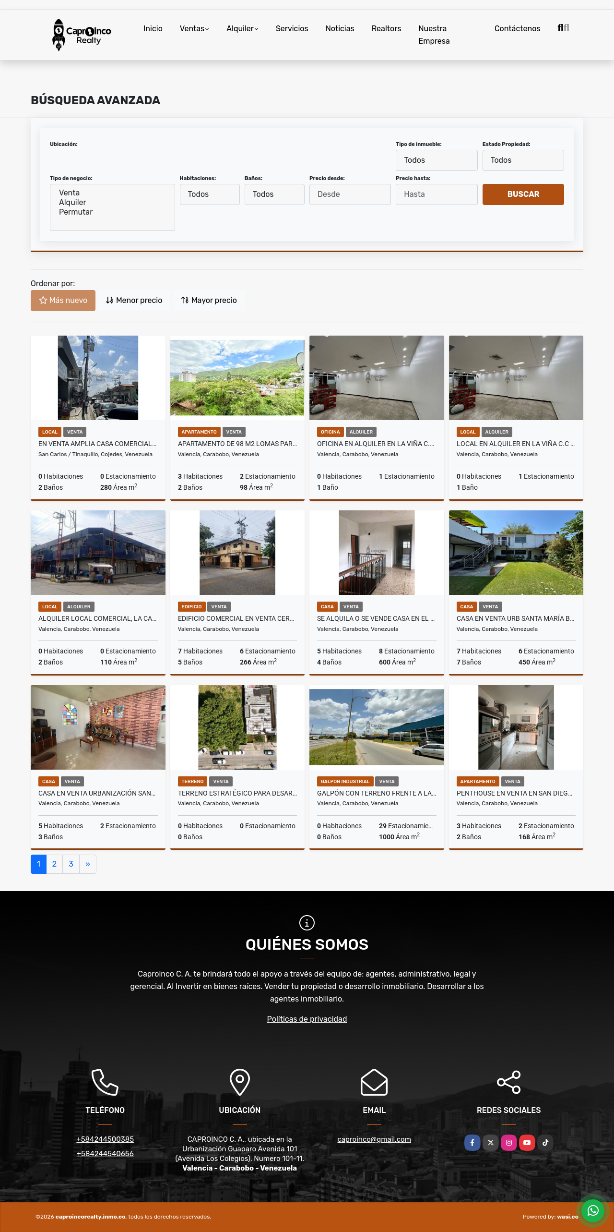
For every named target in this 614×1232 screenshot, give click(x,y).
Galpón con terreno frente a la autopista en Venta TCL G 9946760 (377, 793)
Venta (112, 193)
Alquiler (240, 28)
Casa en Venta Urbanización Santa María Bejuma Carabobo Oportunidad (98, 793)
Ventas (192, 28)
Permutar (112, 212)
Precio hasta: (413, 178)
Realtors (386, 28)
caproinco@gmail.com (374, 1139)
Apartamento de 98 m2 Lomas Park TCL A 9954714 (237, 443)
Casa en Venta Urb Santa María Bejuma (516, 618)
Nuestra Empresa (433, 35)
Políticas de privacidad (307, 1019)
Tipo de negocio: (71, 178)
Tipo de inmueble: (418, 144)
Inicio (153, 28)
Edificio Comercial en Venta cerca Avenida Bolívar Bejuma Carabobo (237, 618)
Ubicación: (64, 144)
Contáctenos (518, 28)
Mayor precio (209, 300)
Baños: (253, 178)
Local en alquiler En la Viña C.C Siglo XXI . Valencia (516, 443)
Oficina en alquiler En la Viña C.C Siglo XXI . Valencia (377, 443)
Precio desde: (327, 178)
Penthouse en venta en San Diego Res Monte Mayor (516, 793)
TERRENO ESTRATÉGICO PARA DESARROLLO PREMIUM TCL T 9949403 (237, 793)
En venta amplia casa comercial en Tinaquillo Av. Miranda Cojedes (98, 443)
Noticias (340, 28)
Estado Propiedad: (507, 144)
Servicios (292, 28)
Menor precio (134, 300)
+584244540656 (105, 1153)
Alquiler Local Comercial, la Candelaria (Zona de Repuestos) (98, 618)
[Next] (87, 864)
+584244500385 (105, 1139)
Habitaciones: (198, 178)
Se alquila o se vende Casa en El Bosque (377, 618)
